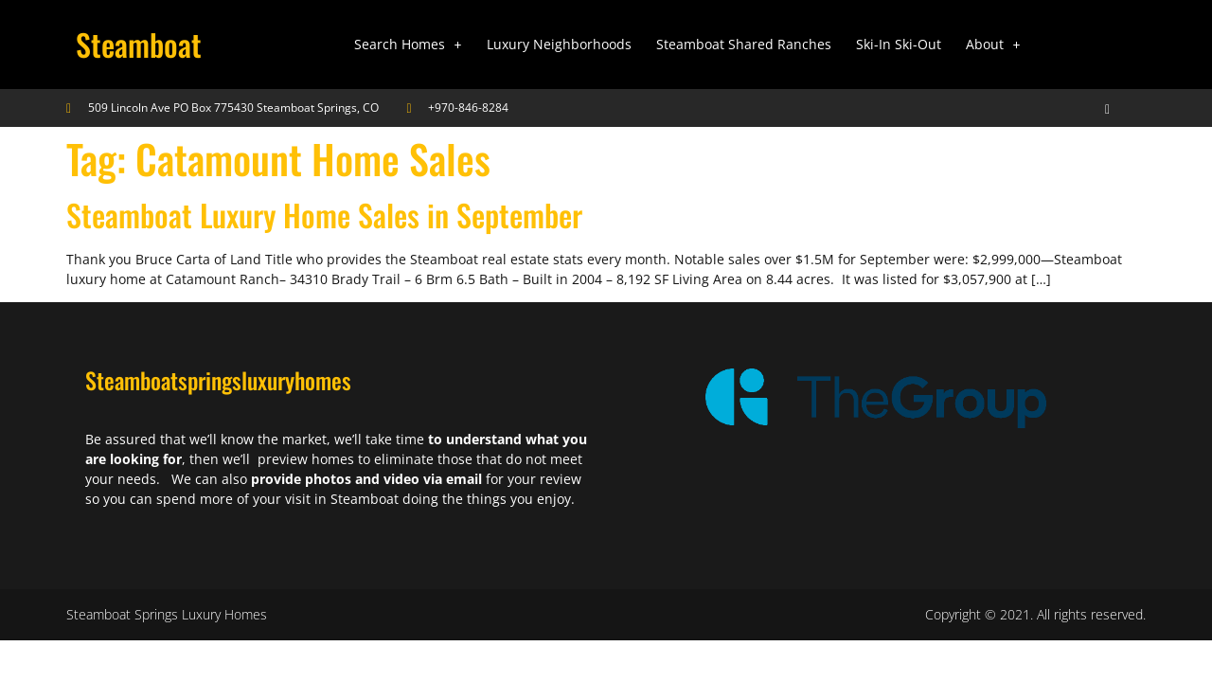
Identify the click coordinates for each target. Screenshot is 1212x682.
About (993, 44)
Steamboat (139, 44)
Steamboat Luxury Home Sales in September (324, 214)
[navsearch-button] (1091, 108)
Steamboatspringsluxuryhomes (218, 380)
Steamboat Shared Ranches (743, 44)
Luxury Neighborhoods (559, 44)
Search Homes (408, 44)
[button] (408, 44)
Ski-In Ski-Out (898, 44)
